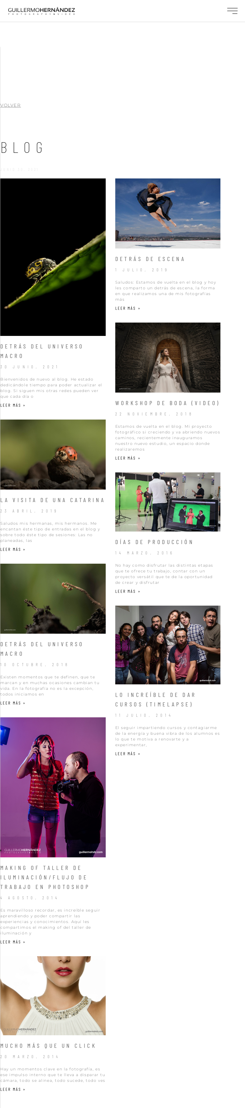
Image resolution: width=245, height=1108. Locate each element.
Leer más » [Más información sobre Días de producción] (128, 544)
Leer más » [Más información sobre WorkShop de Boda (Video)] (128, 411)
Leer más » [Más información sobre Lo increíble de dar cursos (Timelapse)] (128, 707)
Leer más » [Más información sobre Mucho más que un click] (13, 1042)
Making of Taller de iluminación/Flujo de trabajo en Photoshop (45, 831)
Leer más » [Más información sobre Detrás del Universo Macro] (13, 358)
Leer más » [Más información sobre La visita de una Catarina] (13, 502)
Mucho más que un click (48, 999)
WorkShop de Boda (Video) (167, 356)
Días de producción (154, 495)
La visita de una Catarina (52, 453)
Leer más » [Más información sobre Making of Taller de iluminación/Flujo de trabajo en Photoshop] (13, 895)
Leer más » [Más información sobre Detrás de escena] (128, 261)
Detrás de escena (150, 212)
